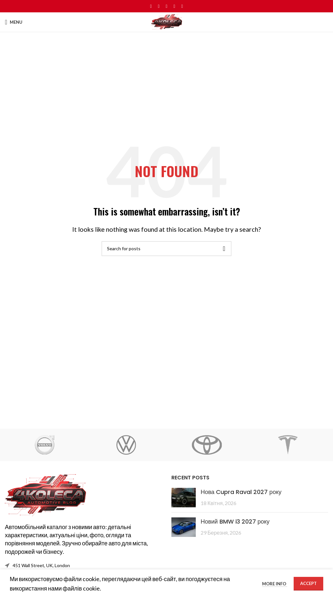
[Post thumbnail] (183, 497)
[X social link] (159, 6)
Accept (308, 583)
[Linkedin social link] (174, 6)
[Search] (166, 248)
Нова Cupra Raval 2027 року (241, 492)
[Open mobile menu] (14, 22)
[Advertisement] (166, 80)
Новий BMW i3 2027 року (235, 521)
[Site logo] (166, 21)
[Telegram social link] (182, 6)
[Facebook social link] (151, 6)
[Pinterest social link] (166, 6)
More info (274, 583)
